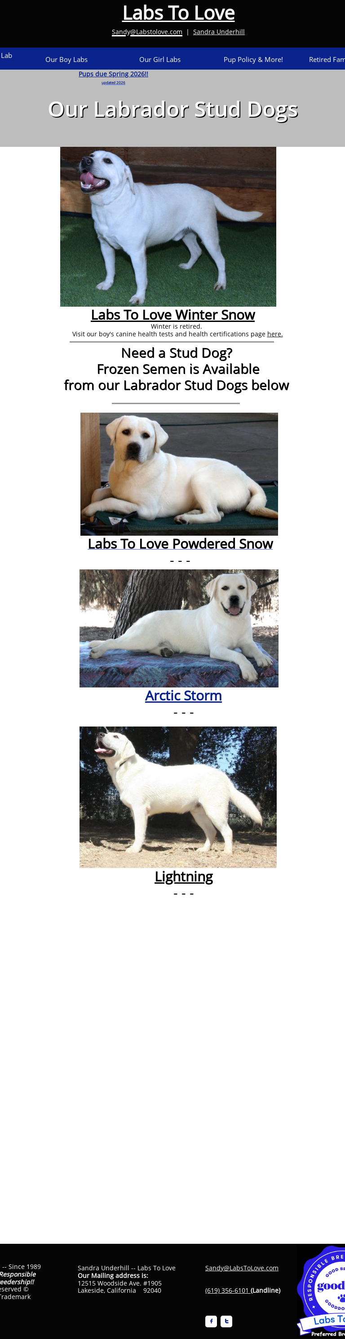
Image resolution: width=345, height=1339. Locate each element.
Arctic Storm (183, 695)
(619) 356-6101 (227, 1290)
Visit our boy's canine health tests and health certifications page (168, 334)
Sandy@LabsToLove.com (242, 1268)
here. (275, 334)
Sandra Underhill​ (219, 31)
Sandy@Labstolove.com (147, 31)
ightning (187, 876)
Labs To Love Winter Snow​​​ (173, 314)
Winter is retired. (177, 326)
